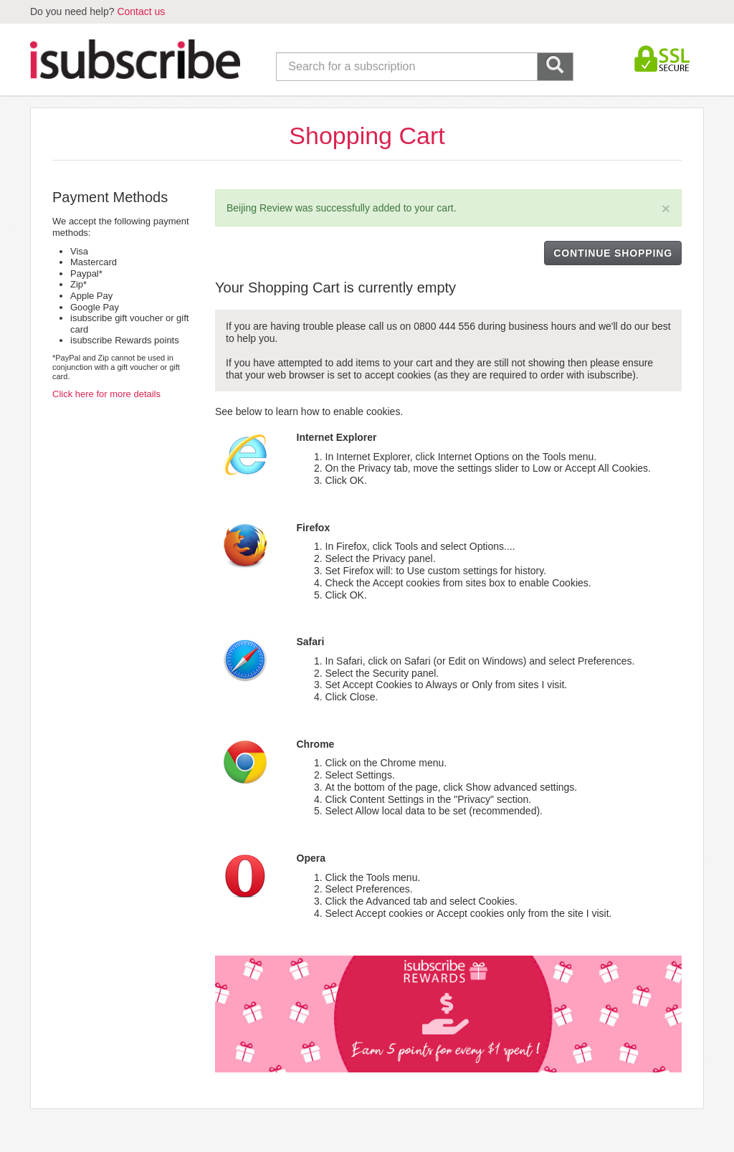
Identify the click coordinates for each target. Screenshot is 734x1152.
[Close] (666, 208)
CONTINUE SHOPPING (612, 253)
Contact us (141, 11)
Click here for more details (106, 394)
